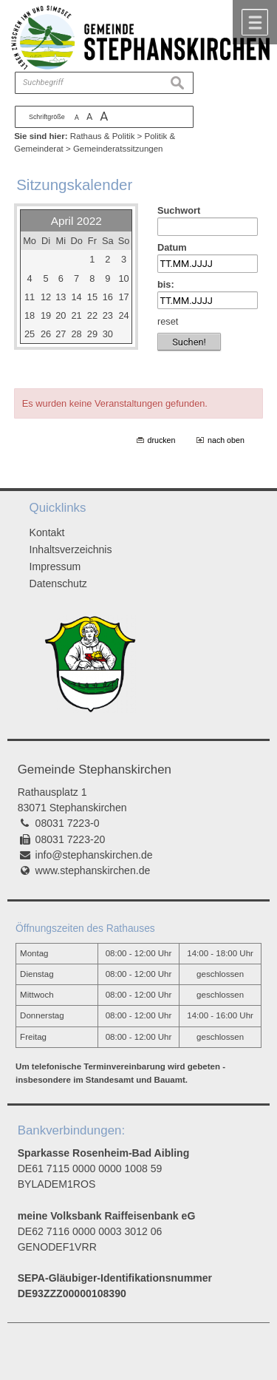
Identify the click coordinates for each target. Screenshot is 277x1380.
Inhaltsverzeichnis (71, 549)
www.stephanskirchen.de (93, 870)
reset (167, 321)
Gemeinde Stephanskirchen (94, 769)
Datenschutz (58, 583)
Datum (172, 247)
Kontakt (47, 532)
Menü (255, 22)
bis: (165, 284)
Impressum (55, 566)
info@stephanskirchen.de (94, 855)
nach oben (226, 440)
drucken (162, 440)
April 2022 (76, 220)
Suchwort (178, 210)
